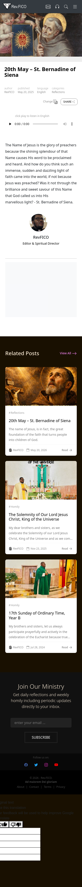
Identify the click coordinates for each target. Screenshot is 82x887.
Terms (47, 787)
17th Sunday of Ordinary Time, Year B (37, 615)
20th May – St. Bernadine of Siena (40, 420)
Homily (15, 507)
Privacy (60, 787)
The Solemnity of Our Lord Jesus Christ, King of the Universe (38, 517)
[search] (66, 6)
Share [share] (69, 102)
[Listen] (48, 6)
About (20, 787)
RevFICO (9, 92)
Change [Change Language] (50, 101)
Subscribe (41, 737)
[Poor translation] (16, 824)
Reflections (58, 92)
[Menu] (75, 6)
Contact (34, 787)
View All (68, 353)
